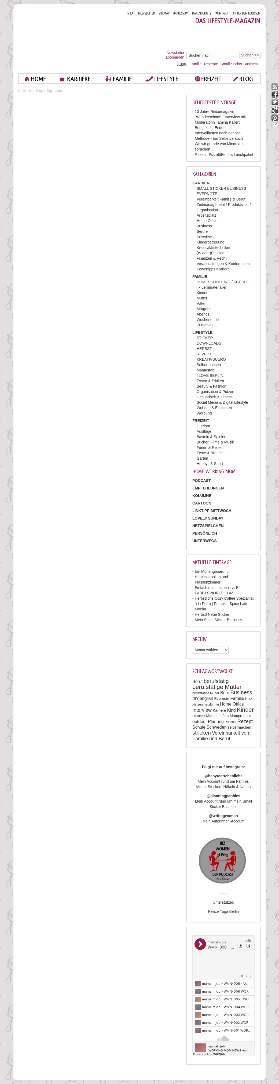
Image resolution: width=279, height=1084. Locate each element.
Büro (224, 693)
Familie (196, 64)
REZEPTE (205, 354)
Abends (203, 314)
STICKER (205, 338)
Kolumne (201, 495)
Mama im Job (217, 716)
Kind (231, 710)
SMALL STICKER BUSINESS (221, 188)
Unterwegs (204, 541)
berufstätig (216, 681)
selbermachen (239, 727)
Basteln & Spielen (211, 437)
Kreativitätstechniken (214, 247)
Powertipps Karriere (213, 269)
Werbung (204, 413)
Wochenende (208, 319)
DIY (195, 698)
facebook (274, 94)
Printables (205, 325)
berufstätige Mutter (205, 693)
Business (204, 226)
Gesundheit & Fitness (215, 397)
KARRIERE (78, 79)
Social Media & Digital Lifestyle (222, 402)
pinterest (274, 118)
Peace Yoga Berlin (223, 911)
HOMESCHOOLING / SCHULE (223, 282)
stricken (201, 733)
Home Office (207, 221)
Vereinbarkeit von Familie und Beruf (220, 735)
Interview (202, 710)
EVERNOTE (207, 194)
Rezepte (211, 64)
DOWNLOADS (209, 343)
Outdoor (203, 426)
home (38, 79)
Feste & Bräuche (211, 453)
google (274, 110)
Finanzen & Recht (211, 258)
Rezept (245, 721)
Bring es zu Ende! (210, 128)
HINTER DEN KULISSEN (246, 13)
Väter (201, 303)
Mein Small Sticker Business (218, 620)
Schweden (217, 727)
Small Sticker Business (240, 64)
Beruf (197, 681)
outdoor (199, 721)
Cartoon (201, 503)
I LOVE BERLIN (210, 375)
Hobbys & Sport (210, 463)
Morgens (204, 309)
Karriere (219, 710)
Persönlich (204, 533)
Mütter (202, 298)
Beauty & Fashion (211, 386)
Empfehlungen (208, 488)
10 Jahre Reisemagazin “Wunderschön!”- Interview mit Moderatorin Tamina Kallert (220, 116)
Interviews (205, 237)
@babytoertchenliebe (223, 776)
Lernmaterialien (214, 287)
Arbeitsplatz (206, 215)
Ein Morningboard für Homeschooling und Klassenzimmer (212, 576)
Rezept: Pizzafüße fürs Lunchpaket (224, 154)
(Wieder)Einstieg (210, 253)
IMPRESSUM (180, 13)
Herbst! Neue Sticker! (212, 614)
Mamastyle (206, 370)
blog (246, 79)
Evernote (221, 698)
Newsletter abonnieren (175, 55)
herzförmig (211, 704)
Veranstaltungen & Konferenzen (223, 264)
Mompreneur (240, 716)
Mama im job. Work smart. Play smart (71, 39)
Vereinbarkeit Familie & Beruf (221, 199)
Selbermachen (209, 365)
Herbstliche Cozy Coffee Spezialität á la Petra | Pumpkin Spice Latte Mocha (224, 603)
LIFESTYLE (166, 79)
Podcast (230, 722)
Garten (202, 458)
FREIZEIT (211, 79)
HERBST (204, 348)
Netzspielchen (208, 526)
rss (274, 86)
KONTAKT (221, 13)
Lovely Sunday (207, 518)
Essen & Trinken (210, 381)
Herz (248, 699)
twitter (274, 102)
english (206, 698)
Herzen (197, 704)
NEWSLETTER (146, 13)
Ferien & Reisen (210, 447)
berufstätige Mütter (216, 687)
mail (274, 125)
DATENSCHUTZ (202, 13)
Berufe (202, 231)
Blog (39, 91)
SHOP (130, 13)
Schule (198, 727)
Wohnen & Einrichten (214, 408)
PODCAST (201, 480)
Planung (216, 721)
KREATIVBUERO (211, 359)
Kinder (202, 293)
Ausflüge (204, 431)
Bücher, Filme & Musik (215, 442)
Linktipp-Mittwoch (211, 511)
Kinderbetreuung (211, 242)
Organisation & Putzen (215, 391)
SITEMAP (164, 13)
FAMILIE (122, 79)
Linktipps (198, 716)
